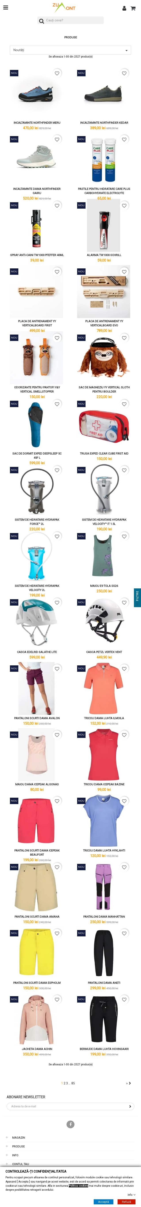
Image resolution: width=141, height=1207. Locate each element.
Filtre (137, 599)
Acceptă (103, 1201)
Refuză (126, 1201)
